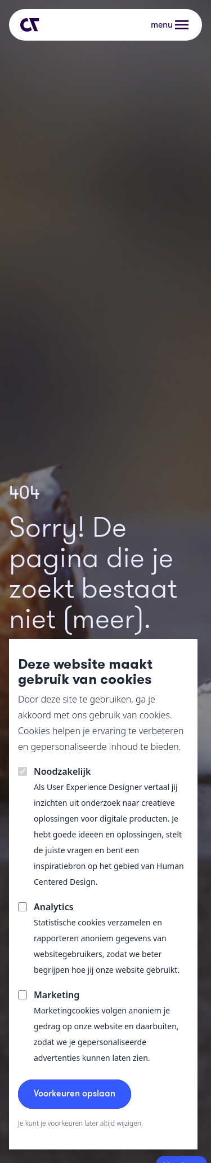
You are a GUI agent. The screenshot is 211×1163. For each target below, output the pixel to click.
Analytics (54, 907)
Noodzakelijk (62, 771)
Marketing (56, 995)
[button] (171, 25)
